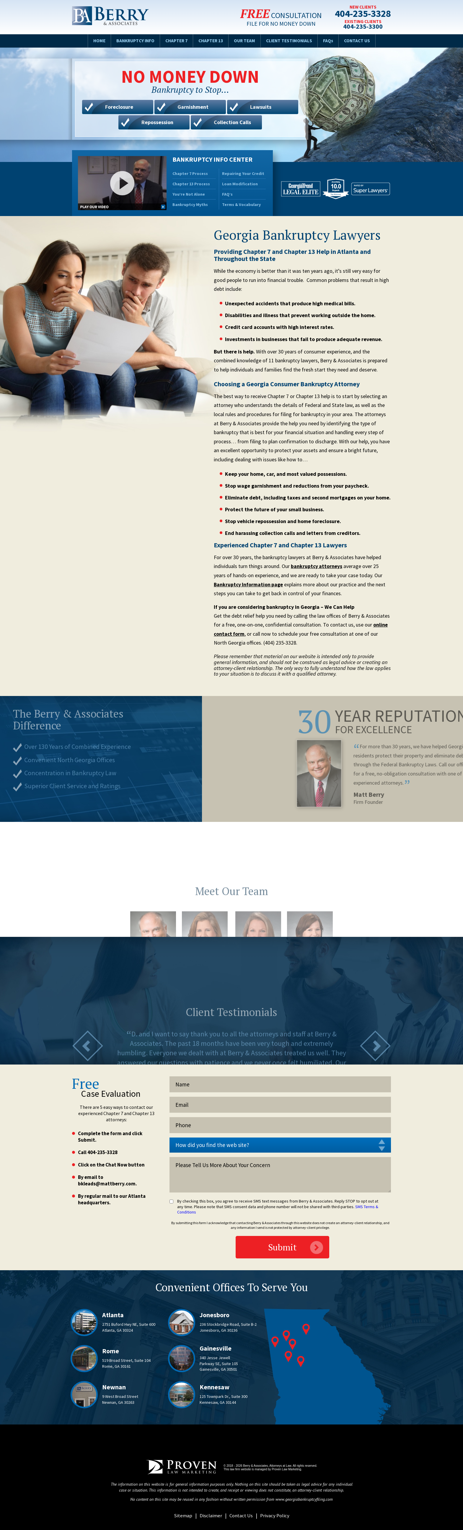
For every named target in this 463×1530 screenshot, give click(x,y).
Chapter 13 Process (191, 184)
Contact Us (361, 40)
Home (94, 40)
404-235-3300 (361, 27)
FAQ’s (227, 194)
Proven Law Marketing (286, 1469)
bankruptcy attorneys (317, 566)
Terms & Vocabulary (241, 204)
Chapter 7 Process (190, 173)
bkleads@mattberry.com (107, 1184)
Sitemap (181, 1515)
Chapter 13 (211, 40)
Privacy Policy (275, 1515)
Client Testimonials (292, 40)
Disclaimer (209, 1515)
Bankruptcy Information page (249, 584)
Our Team (245, 40)
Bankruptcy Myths (190, 204)
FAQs (332, 40)
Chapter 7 (175, 40)
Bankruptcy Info (132, 40)
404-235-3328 (361, 14)
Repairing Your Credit (243, 173)
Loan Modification (240, 184)
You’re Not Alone (188, 194)
